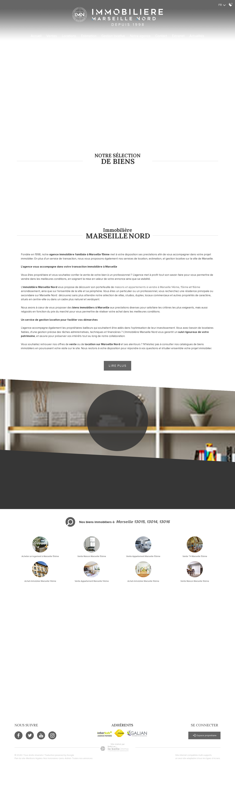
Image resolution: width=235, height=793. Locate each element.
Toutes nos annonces (82, 758)
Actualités (196, 36)
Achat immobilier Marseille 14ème (40, 581)
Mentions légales (34, 758)
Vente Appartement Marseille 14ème (92, 581)
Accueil (36, 36)
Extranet (178, 36)
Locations (69, 36)
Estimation (88, 36)
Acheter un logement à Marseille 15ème (40, 556)
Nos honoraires (50, 758)
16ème (196, 287)
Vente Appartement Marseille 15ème (143, 556)
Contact (161, 36)
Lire (117, 365)
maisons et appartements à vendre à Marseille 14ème (147, 287)
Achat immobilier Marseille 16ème (143, 581)
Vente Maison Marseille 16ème (194, 581)
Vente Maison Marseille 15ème (91, 556)
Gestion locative (113, 36)
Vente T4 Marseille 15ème (195, 556)
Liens (61, 758)
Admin (68, 758)
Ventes (51, 36)
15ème (184, 287)
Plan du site (19, 758)
